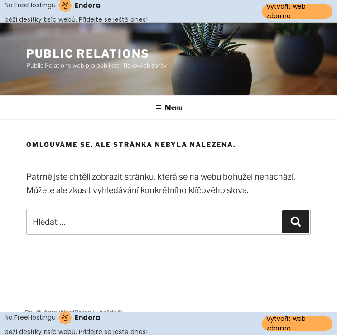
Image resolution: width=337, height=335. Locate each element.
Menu (168, 107)
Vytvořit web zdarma (286, 11)
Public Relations (87, 53)
